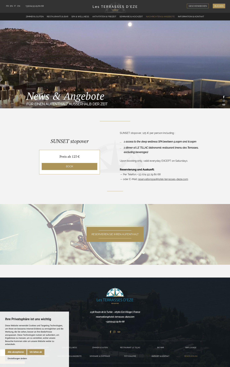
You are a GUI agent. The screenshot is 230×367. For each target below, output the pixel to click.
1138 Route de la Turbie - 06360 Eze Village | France (115, 312)
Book (69, 166)
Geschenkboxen (198, 6)
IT (15, 6)
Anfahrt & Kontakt (160, 356)
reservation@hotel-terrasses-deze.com (115, 317)
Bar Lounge (190, 348)
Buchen (219, 6)
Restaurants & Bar (57, 16)
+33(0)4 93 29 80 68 (34, 6)
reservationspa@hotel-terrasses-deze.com (163, 179)
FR (7, 6)
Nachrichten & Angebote (160, 16)
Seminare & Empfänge (100, 356)
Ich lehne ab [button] (36, 352)
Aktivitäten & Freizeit (104, 16)
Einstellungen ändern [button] (17, 358)
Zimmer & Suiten (35, 16)
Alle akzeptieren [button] (16, 352)
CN (18, 6)
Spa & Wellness (80, 16)
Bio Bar (160, 348)
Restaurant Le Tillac (130, 348)
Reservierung (191, 356)
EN (11, 6)
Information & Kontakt (191, 16)
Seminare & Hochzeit (131, 16)
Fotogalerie (130, 356)
